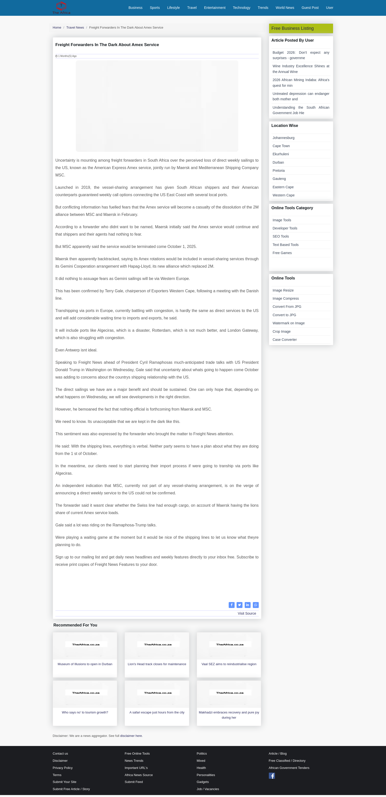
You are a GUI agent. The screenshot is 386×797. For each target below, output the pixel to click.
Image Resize (283, 292)
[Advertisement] (157, 586)
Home (57, 29)
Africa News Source (139, 777)
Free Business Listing (293, 30)
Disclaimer (60, 762)
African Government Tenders (289, 770)
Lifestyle (173, 9)
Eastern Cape (283, 189)
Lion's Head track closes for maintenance (157, 666)
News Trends (134, 762)
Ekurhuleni (281, 156)
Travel (192, 9)
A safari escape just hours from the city (156, 714)
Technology (241, 9)
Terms (57, 777)
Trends (263, 9)
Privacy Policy (63, 770)
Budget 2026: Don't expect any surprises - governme (301, 57)
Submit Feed (134, 784)
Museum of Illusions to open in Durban (85, 666)
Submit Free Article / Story (71, 791)
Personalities (206, 777)
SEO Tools (281, 239)
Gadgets (203, 784)
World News (285, 9)
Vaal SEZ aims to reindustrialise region (229, 666)
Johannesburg (284, 140)
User (329, 9)
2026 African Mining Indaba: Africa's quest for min (301, 84)
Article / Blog (278, 755)
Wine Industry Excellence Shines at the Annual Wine (301, 71)
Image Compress (286, 300)
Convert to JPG (284, 317)
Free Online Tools (137, 755)
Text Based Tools (286, 247)
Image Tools (282, 222)
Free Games (282, 255)
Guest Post (310, 9)
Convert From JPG (287, 309)
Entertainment (214, 9)
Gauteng (279, 181)
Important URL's (136, 770)
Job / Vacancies (208, 791)
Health (201, 770)
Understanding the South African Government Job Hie (301, 112)
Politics (202, 755)
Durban (278, 164)
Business (136, 9)
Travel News (75, 29)
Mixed (201, 762)
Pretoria (279, 172)
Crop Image (282, 333)
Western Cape (284, 197)
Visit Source (247, 615)
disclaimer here (131, 738)
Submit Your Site (64, 784)
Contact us (60, 755)
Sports (155, 9)
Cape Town (281, 148)
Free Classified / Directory (287, 762)
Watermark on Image (289, 325)
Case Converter (285, 342)
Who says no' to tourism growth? (85, 714)
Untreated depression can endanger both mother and (301, 98)
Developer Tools (285, 230)
